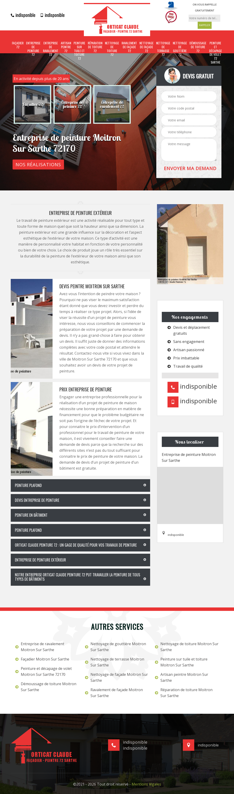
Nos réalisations (38, 164)
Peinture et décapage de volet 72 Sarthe (215, 52)
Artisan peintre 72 (66, 47)
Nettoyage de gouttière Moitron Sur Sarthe (115, 646)
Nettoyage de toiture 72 (112, 48)
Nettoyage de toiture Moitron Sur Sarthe (186, 646)
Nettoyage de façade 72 (146, 47)
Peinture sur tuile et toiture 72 (79, 50)
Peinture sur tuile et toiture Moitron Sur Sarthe (181, 662)
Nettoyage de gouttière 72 (180, 48)
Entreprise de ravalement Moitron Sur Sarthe (39, 646)
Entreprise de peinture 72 (33, 48)
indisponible (23, 15)
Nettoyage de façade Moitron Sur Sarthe (116, 677)
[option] (32, 104)
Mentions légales (146, 784)
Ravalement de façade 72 (129, 47)
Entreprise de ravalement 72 (50, 48)
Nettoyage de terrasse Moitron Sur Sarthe (114, 662)
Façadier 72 (18, 45)
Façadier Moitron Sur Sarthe (42, 659)
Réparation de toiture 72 (95, 47)
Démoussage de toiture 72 (197, 47)
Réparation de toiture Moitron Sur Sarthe (184, 692)
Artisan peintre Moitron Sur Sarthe (181, 677)
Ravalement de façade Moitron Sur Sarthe (114, 692)
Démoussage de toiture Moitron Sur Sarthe (45, 686)
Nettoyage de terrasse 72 (163, 48)
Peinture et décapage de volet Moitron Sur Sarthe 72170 (43, 671)
